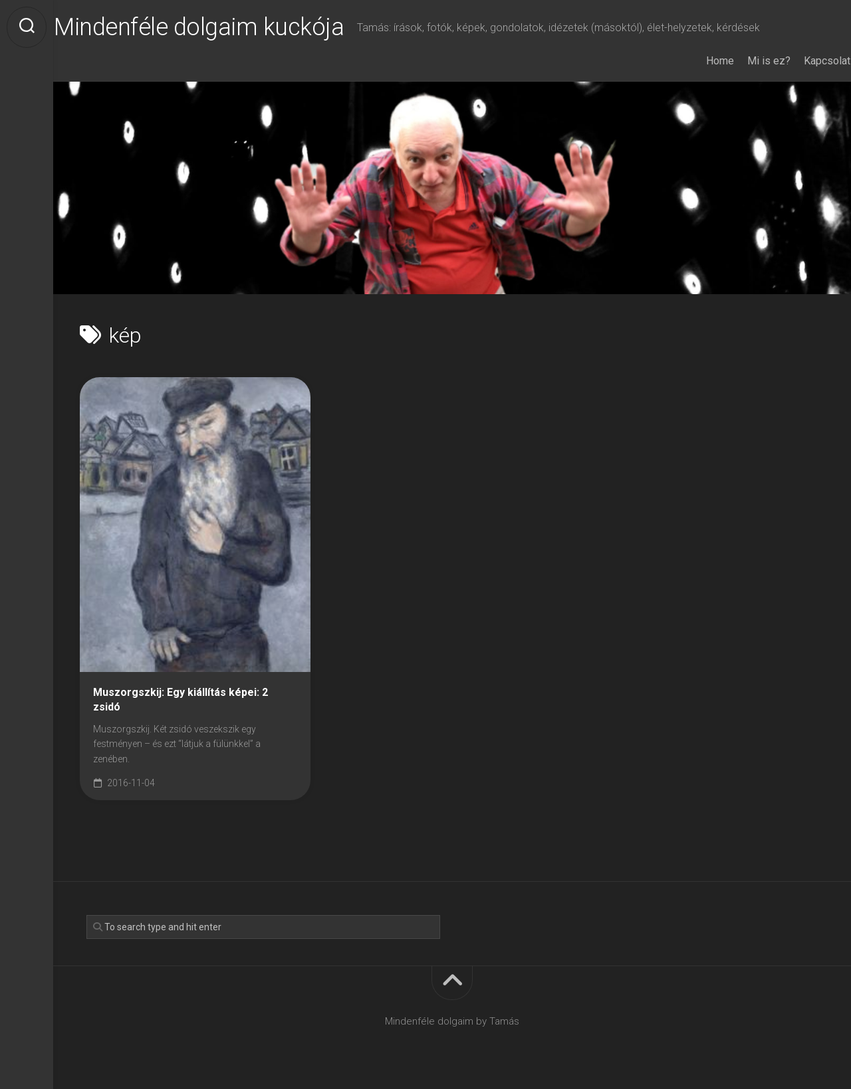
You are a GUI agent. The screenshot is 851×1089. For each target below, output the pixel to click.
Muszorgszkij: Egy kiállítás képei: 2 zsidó (180, 700)
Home (694, 60)
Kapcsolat (801, 60)
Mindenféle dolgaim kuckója (225, 27)
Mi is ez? (743, 60)
